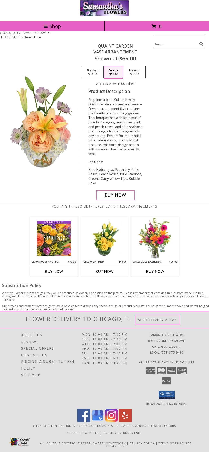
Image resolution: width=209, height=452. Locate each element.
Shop (52, 26)
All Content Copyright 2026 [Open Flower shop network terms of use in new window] (64, 443)
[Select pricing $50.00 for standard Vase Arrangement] (92, 72)
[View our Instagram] (111, 421)
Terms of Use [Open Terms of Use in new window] (117, 445)
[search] (201, 44)
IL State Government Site (122, 433)
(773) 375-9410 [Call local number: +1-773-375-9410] (172, 352)
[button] (167, 395)
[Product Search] (176, 44)
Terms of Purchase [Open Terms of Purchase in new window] (175, 443)
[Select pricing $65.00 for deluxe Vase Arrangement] (113, 72)
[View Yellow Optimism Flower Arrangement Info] (105, 238)
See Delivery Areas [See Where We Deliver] (157, 319)
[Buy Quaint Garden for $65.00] (115, 195)
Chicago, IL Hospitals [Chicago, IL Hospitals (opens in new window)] (96, 425)
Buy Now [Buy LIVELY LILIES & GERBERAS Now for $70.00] (155, 271)
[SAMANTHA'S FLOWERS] (104, 15)
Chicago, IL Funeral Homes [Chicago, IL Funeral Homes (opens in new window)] (54, 425)
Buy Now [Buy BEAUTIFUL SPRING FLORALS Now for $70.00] (54, 271)
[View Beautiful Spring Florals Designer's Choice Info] (54, 238)
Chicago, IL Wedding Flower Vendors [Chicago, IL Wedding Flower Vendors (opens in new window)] (146, 425)
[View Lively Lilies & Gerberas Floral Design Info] (155, 238)
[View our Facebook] (83, 421)
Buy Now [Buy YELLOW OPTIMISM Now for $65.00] (104, 271)
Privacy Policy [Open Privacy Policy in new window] (142, 443)
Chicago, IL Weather (83, 433)
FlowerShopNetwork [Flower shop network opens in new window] (107, 443)
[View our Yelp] (125, 421)
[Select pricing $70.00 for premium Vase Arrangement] (134, 72)
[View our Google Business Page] (97, 421)
